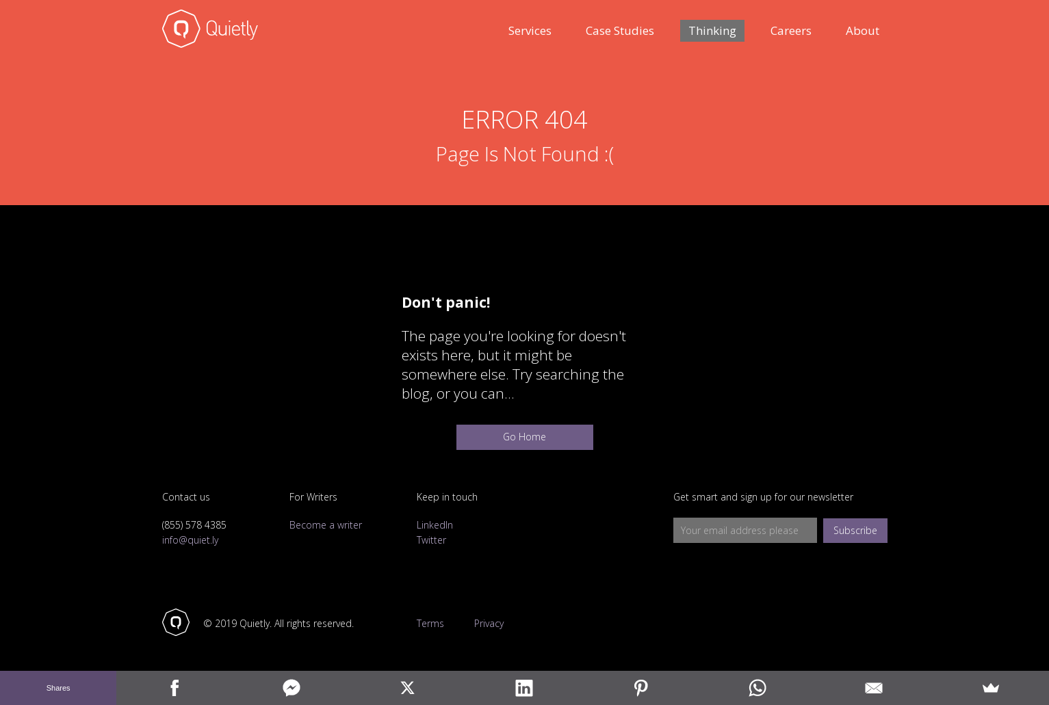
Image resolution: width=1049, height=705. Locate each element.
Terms (430, 623)
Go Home (524, 436)
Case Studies (620, 30)
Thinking (712, 30)
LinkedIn (435, 524)
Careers (791, 30)
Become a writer (325, 524)
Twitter (431, 539)
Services (530, 30)
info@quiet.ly (190, 539)
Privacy (489, 623)
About (862, 30)
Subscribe (855, 530)
